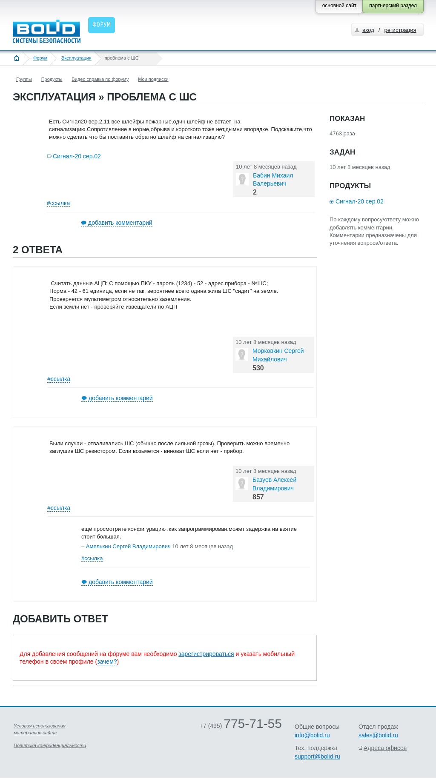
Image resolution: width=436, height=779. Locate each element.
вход (368, 30)
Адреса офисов (385, 748)
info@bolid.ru (312, 735)
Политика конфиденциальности (50, 745)
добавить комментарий (120, 222)
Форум (40, 57)
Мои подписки (153, 79)
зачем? (107, 661)
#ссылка (58, 203)
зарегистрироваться (206, 653)
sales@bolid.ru (378, 735)
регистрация (400, 30)
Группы (24, 79)
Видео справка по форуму (100, 79)
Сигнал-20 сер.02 (77, 156)
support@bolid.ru (317, 756)
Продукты (52, 79)
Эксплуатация (76, 57)
